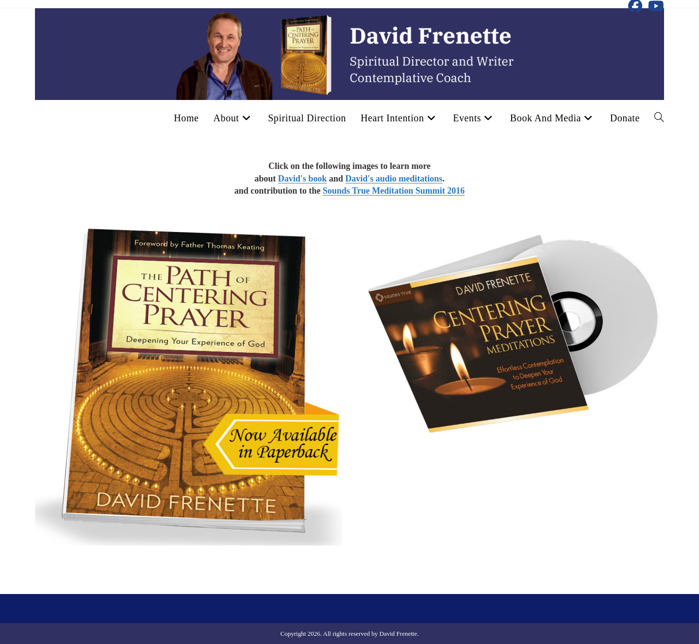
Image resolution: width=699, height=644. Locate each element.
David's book (302, 178)
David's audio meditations (393, 178)
